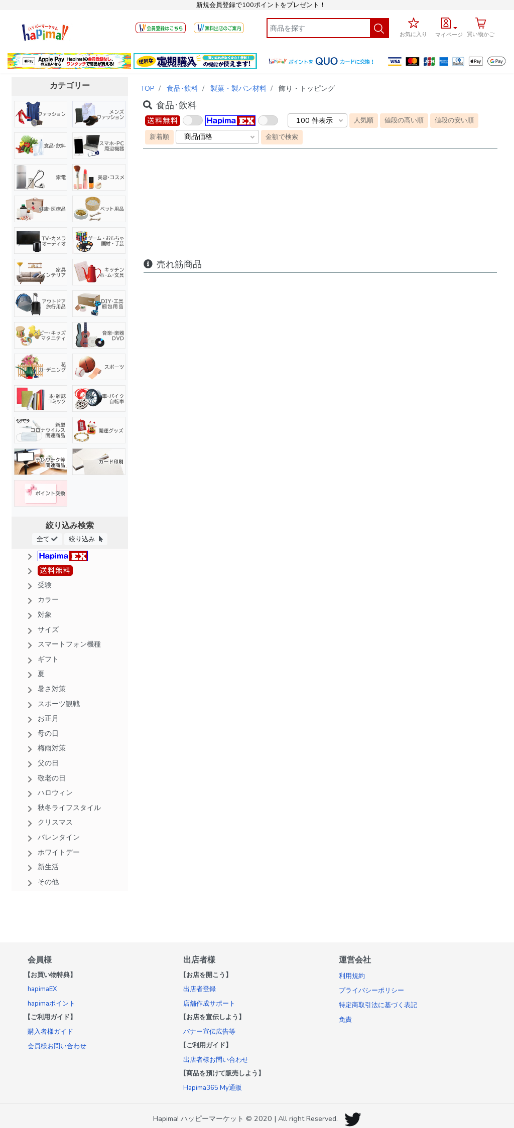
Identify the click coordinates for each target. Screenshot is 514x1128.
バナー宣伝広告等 (209, 1031)
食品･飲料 (182, 88)
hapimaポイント (51, 1003)
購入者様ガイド (50, 1031)
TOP (148, 88)
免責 (345, 1019)
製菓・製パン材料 (238, 88)
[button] (449, 26)
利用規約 (352, 976)
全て (47, 539)
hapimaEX (42, 989)
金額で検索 (282, 136)
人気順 (363, 120)
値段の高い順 (404, 120)
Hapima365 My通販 (212, 1087)
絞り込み (86, 539)
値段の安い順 (454, 120)
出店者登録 (199, 989)
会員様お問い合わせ (57, 1046)
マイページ (449, 35)
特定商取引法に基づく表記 (378, 1005)
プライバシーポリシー (371, 990)
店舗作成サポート (209, 1003)
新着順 (159, 136)
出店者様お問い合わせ (215, 1059)
